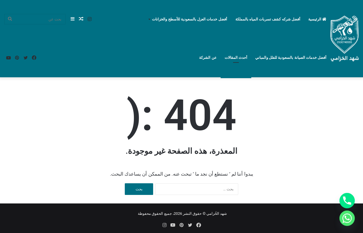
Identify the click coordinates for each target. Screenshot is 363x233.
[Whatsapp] (347, 218)
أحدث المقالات (236, 57)
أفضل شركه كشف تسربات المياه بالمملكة (267, 19)
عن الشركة (207, 57)
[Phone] (347, 200)
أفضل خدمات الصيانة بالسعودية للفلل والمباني (290, 57)
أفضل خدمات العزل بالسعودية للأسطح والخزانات (189, 19)
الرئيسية (317, 19)
